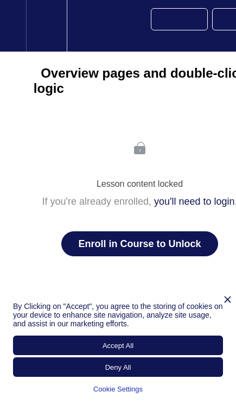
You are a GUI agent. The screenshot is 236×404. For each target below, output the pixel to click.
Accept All (118, 346)
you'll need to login (194, 201)
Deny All (118, 367)
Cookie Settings (118, 389)
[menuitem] (46, 26)
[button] (13, 26)
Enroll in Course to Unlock (139, 243)
